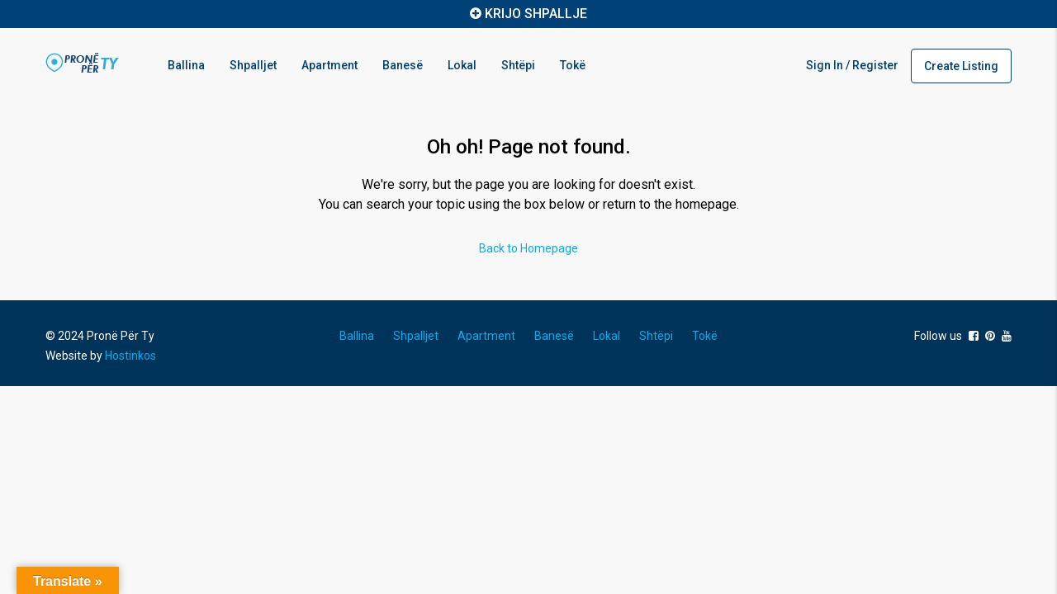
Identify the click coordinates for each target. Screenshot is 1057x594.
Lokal (462, 65)
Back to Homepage (528, 248)
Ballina (186, 65)
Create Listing (961, 66)
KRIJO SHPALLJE (536, 13)
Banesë (402, 65)
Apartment (329, 65)
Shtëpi (518, 65)
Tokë (572, 65)
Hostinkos (130, 355)
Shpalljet (253, 65)
